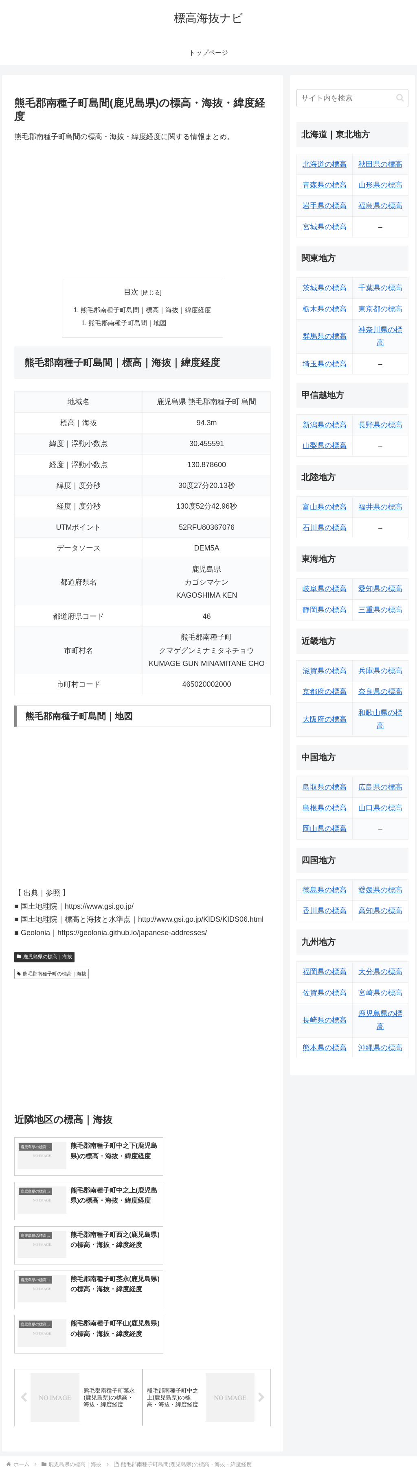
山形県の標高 (380, 185)
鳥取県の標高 (325, 787)
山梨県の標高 (325, 446)
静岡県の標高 (325, 610)
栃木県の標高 (325, 309)
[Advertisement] (142, 211)
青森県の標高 (325, 185)
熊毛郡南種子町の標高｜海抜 (51, 974)
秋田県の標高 (380, 164)
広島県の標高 (380, 787)
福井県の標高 (380, 507)
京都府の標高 (325, 692)
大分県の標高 (380, 972)
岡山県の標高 (325, 829)
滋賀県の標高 (325, 671)
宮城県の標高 (325, 227)
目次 (131, 292)
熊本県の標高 (325, 1048)
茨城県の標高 (325, 288)
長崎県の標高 (325, 1020)
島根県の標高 (325, 808)
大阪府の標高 (325, 719)
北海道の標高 (325, 164)
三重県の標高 (380, 610)
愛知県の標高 (380, 589)
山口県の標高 (380, 808)
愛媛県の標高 (380, 890)
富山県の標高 (325, 507)
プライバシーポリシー (380, 1445)
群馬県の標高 (325, 336)
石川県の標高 (325, 528)
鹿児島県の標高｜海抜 (44, 957)
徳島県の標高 (325, 890)
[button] (400, 97)
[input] (352, 98)
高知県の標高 (380, 911)
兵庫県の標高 (380, 671)
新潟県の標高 (325, 425)
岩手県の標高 (325, 206)
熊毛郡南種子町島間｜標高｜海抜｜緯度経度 (146, 310)
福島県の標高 (380, 206)
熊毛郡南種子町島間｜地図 (128, 323)
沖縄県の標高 (380, 1048)
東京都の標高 (380, 309)
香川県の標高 (325, 911)
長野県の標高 (380, 425)
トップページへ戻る (318, 1445)
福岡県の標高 (325, 972)
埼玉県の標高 (325, 364)
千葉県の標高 (380, 288)
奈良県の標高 (380, 692)
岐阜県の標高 (325, 589)
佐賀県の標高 (325, 993)
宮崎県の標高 (380, 993)
